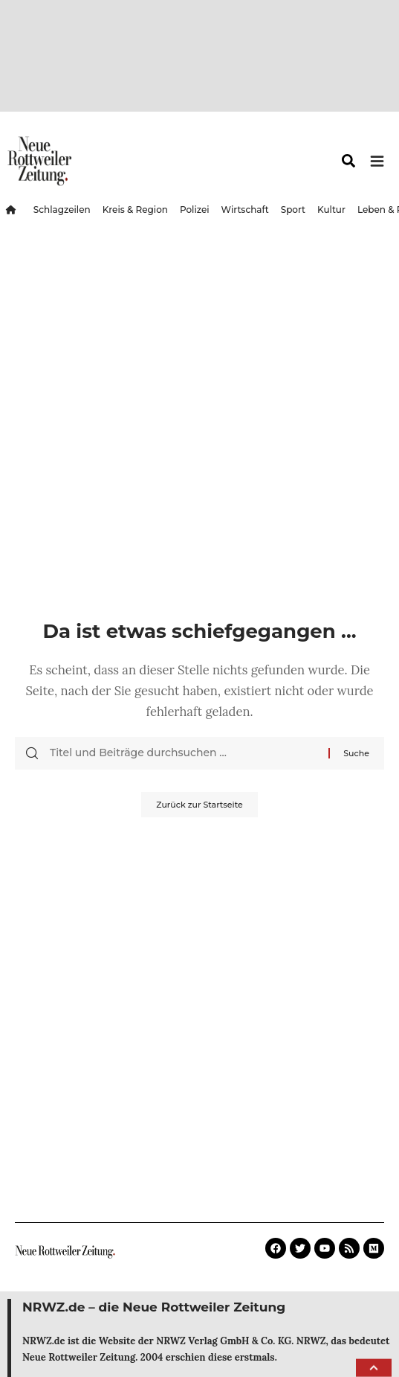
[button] (374, 1368)
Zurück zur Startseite (199, 804)
